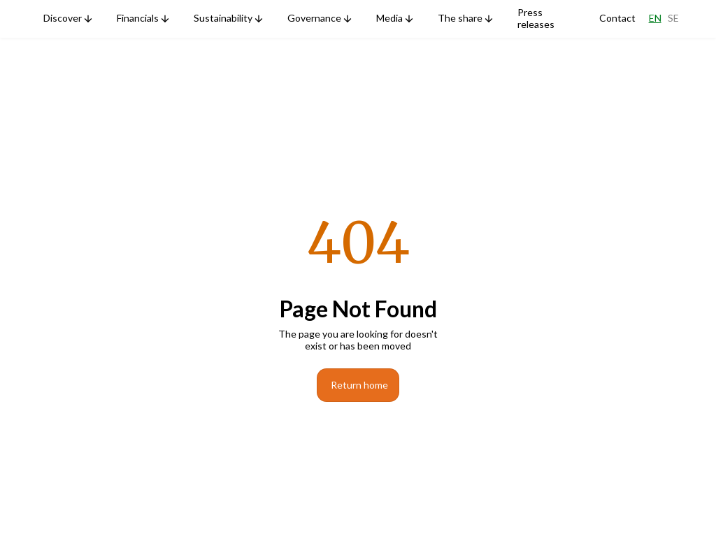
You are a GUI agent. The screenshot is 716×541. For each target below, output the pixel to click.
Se (673, 18)
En (655, 18)
